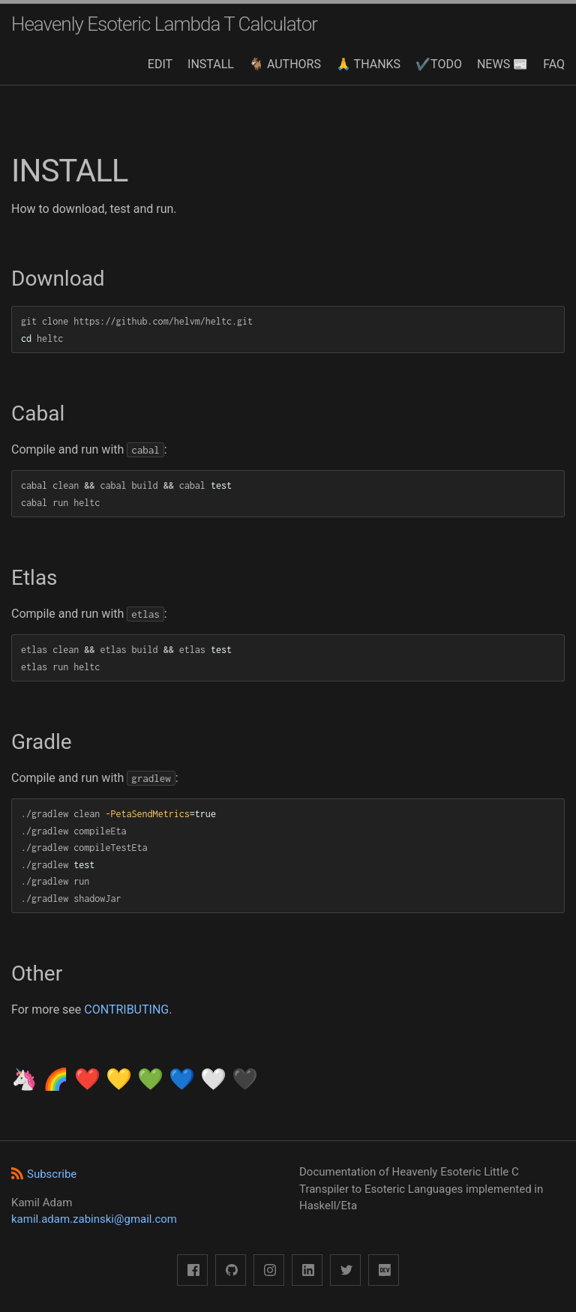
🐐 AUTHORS (285, 64)
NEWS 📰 (502, 64)
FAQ (554, 64)
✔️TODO (439, 64)
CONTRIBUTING (126, 1009)
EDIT (160, 64)
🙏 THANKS (368, 64)
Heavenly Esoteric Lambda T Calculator (164, 24)
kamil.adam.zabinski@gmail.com (94, 1219)
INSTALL (211, 64)
